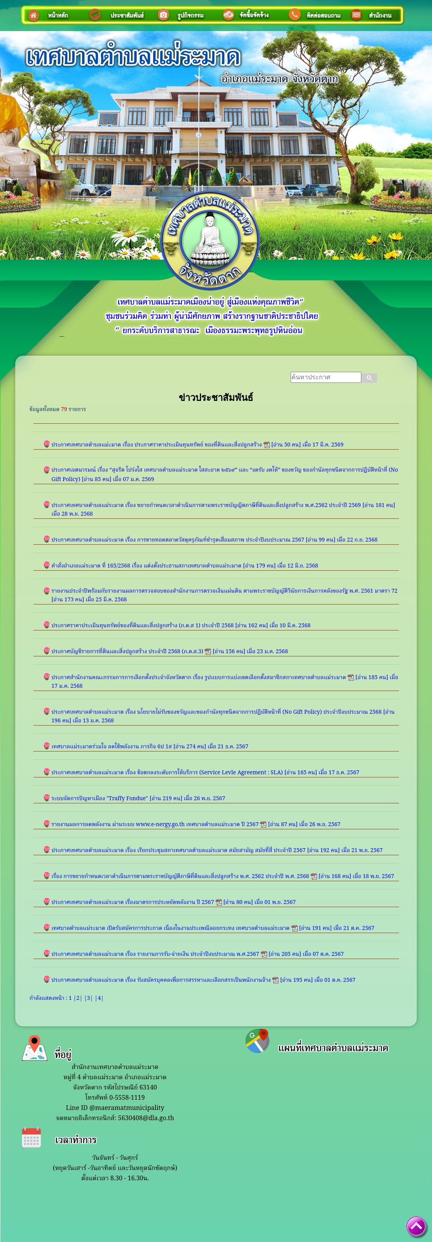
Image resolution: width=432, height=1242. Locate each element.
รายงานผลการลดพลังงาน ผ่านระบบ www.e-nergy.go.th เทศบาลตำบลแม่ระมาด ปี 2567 (154, 824)
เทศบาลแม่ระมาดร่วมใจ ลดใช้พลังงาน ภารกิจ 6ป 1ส (111, 746)
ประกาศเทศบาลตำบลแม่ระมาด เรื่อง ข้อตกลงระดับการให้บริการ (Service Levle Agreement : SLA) (167, 772)
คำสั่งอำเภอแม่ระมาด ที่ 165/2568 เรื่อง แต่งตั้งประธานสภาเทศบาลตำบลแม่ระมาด (146, 566)
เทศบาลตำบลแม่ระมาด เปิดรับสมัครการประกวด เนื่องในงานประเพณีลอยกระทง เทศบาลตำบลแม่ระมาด (170, 928)
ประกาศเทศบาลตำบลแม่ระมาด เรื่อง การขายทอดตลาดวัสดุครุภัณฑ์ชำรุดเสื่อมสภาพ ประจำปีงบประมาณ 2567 (177, 540)
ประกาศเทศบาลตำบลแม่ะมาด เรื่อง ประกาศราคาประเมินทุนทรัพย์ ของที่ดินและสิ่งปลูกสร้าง (156, 445)
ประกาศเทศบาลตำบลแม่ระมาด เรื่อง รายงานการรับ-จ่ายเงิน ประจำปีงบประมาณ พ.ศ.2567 (155, 954)
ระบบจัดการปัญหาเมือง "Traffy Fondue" (99, 798)
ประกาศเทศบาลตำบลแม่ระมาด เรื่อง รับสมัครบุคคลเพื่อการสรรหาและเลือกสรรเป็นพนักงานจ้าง (161, 980)
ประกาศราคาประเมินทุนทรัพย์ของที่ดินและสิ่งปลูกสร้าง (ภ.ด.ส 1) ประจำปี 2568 (142, 625)
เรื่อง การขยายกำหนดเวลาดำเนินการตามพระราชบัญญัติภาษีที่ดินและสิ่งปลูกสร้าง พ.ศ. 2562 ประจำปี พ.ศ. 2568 (180, 876)
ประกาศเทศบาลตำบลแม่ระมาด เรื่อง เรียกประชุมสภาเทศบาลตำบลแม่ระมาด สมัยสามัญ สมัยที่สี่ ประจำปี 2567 (178, 850)
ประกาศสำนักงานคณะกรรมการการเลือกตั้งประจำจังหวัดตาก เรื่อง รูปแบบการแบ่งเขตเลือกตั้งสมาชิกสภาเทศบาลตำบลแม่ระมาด (198, 677)
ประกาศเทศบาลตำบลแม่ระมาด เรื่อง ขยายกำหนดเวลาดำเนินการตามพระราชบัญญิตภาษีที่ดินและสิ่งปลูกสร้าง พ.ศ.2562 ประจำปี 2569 (206, 505)
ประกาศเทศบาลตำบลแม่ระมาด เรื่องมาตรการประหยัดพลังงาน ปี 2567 (132, 902)
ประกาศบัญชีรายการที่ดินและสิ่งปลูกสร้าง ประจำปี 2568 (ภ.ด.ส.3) (127, 651)
